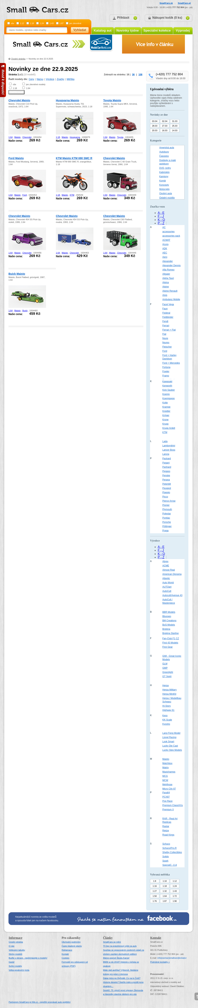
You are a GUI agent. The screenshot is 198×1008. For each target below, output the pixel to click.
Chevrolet (26, 137)
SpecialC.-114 (169, 865)
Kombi (162, 180)
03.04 (154, 121)
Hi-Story (166, 706)
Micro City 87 (169, 788)
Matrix (165, 767)
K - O (161, 219)
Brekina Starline (170, 633)
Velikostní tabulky (17, 950)
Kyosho (166, 724)
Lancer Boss (168, 450)
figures (165, 342)
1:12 (22, 23)
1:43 (52, 23)
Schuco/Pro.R (169, 848)
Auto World (168, 582)
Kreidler (166, 411)
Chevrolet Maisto (19, 100)
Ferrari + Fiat (169, 329)
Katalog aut (103, 30)
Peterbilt (166, 484)
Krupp (165, 424)
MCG (165, 776)
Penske (166, 475)
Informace (15, 937)
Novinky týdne (127, 30)
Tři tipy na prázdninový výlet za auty (120, 946)
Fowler (165, 371)
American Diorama (171, 574)
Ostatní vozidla (167, 197)
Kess (165, 715)
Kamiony (163, 176)
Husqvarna (75, 137)
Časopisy (164, 156)
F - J (161, 216)
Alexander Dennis (171, 265)
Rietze (165, 830)
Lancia (165, 454)
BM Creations (169, 620)
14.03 (174, 130)
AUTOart (166, 586)
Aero (164, 257)
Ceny (31, 79)
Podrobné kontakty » (160, 962)
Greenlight (167, 672)
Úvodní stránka (18, 59)
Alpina (165, 282)
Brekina (166, 629)
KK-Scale (167, 719)
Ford (24, 195)
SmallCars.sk (166, 3)
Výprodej (183, 30)
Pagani (165, 462)
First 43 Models (170, 642)
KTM (72, 195)
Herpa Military (169, 689)
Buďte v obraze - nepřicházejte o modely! (28, 958)
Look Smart (168, 741)
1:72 (175, 896)
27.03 (164, 126)
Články (108, 937)
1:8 (154, 881)
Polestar (166, 513)
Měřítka (70, 79)
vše (12, 23)
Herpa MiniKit (169, 694)
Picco (165, 496)
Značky (60, 79)
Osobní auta (165, 193)
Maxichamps (168, 771)
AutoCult (166, 591)
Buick (25, 310)
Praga (165, 530)
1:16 (155, 886)
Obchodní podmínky (71, 942)
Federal (166, 313)
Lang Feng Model (171, 733)
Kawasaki (167, 381)
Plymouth (167, 509)
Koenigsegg (168, 398)
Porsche (166, 522)
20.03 (154, 130)
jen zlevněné (75, 23)
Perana (166, 479)
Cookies (65, 958)
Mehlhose (167, 784)
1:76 (155, 901)
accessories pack (171, 235)
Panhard (166, 467)
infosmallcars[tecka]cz (171, 958)
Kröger (165, 415)
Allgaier (166, 274)
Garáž (11, 962)
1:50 (155, 896)
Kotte (165, 402)
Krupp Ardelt (168, 428)
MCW (165, 780)
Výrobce (50, 79)
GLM (164, 663)
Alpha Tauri (168, 278)
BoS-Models (168, 624)
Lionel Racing (169, 737)
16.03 (164, 130)
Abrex (165, 561)
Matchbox (167, 763)
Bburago (166, 616)
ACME (165, 565)
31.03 (174, 121)
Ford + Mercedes (171, 363)
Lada (165, 441)
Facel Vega (168, 304)
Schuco (166, 844)
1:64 (28, 88)
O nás (11, 946)
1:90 (175, 901)
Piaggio (166, 492)
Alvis (164, 295)
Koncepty (164, 185)
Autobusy (164, 151)
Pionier (165, 505)
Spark (165, 860)
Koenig (165, 394)
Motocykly (164, 189)
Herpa (165, 685)
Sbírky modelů (15, 954)
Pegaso (166, 471)
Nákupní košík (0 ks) (167, 17)
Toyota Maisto (112, 100)
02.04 (164, 121)
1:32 (165, 891)
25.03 (174, 126)
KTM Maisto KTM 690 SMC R (74, 158)
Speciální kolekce (157, 30)
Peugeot (166, 488)
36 (133, 74)
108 (140, 74)
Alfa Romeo (168, 269)
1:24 (42, 23)
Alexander (167, 261)
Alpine (165, 286)
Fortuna (166, 367)
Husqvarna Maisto (67, 100)
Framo (165, 375)
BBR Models (168, 612)
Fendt (165, 321)
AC (164, 227)
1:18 (32, 23)
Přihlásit (123, 17)
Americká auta (166, 147)
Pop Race (167, 801)
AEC (164, 252)
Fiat (164, 334)
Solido (165, 856)
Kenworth (167, 385)
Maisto (17, 137)
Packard (166, 458)
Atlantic (166, 578)
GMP (165, 668)
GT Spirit (166, 676)
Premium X (168, 809)
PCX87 (166, 796)
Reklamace (67, 950)
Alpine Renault (169, 291)
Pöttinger (167, 526)
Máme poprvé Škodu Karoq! (116, 958)
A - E (161, 212)
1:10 (165, 881)
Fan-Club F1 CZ (170, 638)
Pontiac (166, 518)
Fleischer (167, 346)
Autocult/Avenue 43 (172, 595)
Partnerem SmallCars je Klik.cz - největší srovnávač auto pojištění (39, 1002)
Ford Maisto (16, 158)
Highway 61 (168, 710)
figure (165, 338)
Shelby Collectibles (172, 852)
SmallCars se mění (112, 942)
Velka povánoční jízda (19, 970)
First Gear (167, 647)
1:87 (62, 23)
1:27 (155, 891)
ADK (164, 248)
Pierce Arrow (168, 501)
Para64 (166, 792)
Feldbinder (167, 317)
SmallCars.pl (184, 3)
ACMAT (166, 240)
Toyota (120, 137)
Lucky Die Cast (170, 745)
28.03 (154, 126)
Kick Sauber (168, 390)
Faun (165, 308)
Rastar (165, 826)
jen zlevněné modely (35, 84)
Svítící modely (15, 966)
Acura (165, 244)
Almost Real (168, 570)
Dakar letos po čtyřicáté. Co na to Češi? (121, 978)
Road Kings (168, 834)
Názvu (40, 79)
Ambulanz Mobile (171, 299)
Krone (165, 419)
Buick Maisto (16, 273)
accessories (168, 231)
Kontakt (65, 954)
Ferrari (165, 325)
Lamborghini (168, 445)
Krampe (166, 407)
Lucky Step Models (172, 750)
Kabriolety (164, 172)
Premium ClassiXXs (172, 805)
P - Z (161, 223)
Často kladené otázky (72, 946)
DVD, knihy (165, 168)
